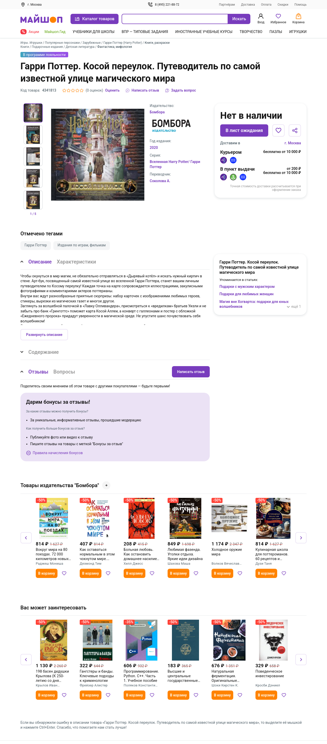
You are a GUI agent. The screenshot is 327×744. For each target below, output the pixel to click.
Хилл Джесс (133, 563)
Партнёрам (227, 4)
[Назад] (26, 537)
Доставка (248, 4)
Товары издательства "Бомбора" (65, 485)
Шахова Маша (179, 563)
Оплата (266, 4)
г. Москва (293, 143)
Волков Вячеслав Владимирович (225, 564)
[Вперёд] (301, 537)
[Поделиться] (295, 130)
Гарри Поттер (36, 245)
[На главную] (41, 19)
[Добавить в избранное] (278, 130)
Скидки (283, 4)
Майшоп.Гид (54, 32)
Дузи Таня (263, 563)
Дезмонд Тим (90, 563)
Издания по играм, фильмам (81, 245)
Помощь (300, 4)
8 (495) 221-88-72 (163, 4)
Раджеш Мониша (49, 563)
